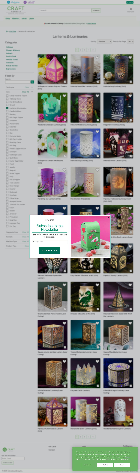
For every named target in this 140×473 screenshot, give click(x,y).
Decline (105, 465)
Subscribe (49, 250)
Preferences (88, 465)
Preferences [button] (124, 459)
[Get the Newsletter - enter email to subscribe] (49, 242)
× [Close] (108, 217)
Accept (122, 465)
